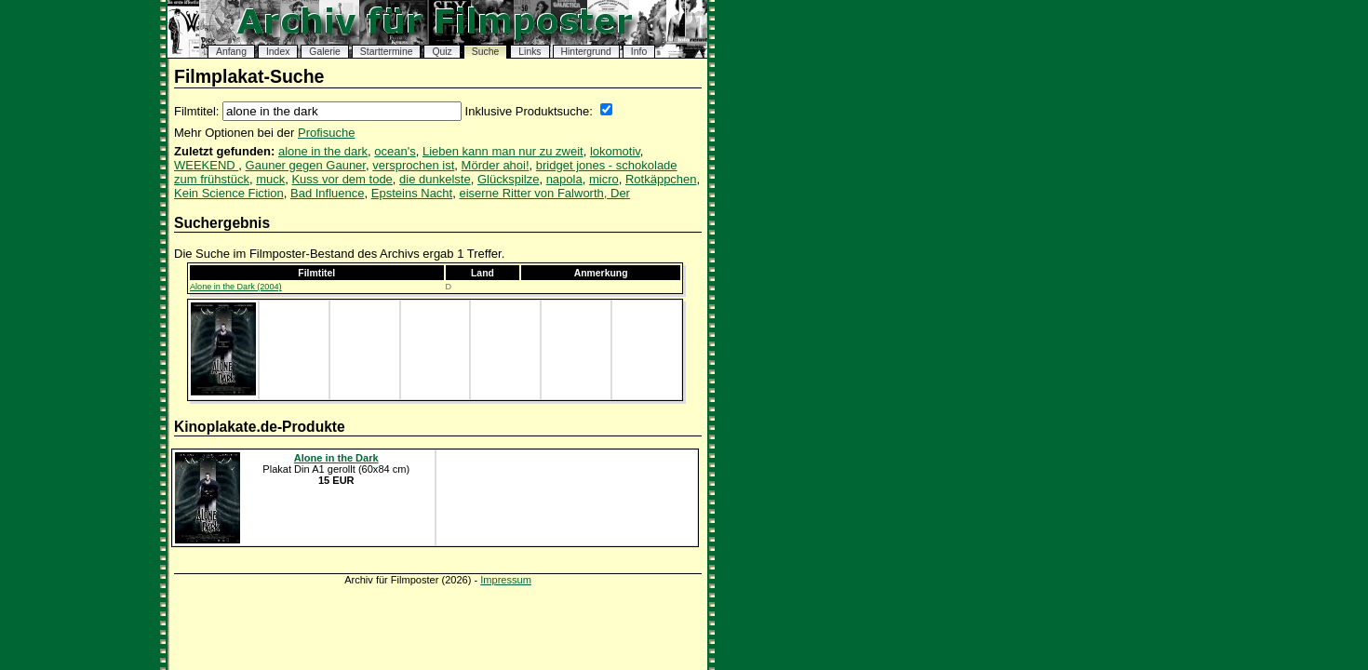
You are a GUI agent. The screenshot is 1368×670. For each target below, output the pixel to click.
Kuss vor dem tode (341, 179)
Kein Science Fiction (229, 193)
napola (564, 179)
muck (270, 179)
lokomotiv (615, 151)
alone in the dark (323, 151)
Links (529, 52)
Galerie (325, 52)
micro (604, 179)
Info (639, 52)
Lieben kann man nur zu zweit (502, 151)
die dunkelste (435, 179)
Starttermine (386, 52)
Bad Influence (327, 193)
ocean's (394, 151)
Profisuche (326, 133)
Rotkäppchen (661, 179)
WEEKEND (206, 165)
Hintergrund (586, 52)
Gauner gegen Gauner (306, 165)
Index (277, 52)
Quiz (441, 52)
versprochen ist (413, 165)
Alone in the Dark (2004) (236, 286)
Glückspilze (508, 179)
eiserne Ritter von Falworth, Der (544, 193)
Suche (485, 52)
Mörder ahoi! (496, 165)
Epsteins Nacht (411, 193)
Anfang (231, 52)
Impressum (505, 579)
